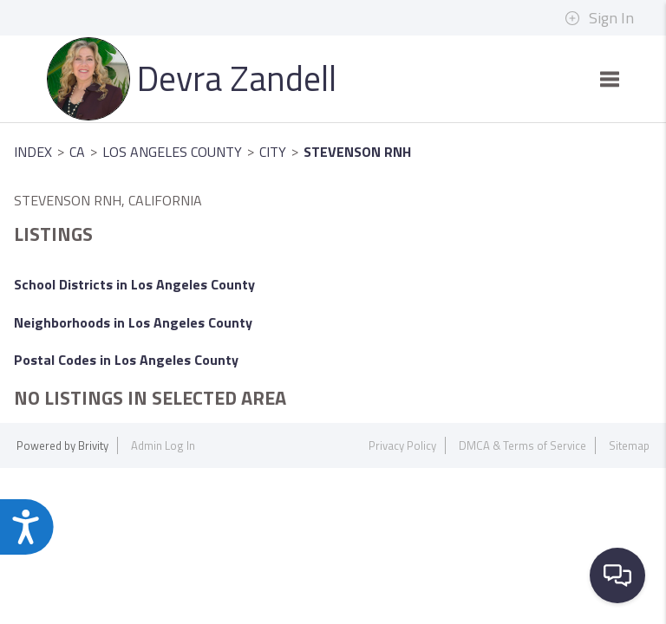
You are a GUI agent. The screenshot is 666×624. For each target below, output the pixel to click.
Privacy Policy (402, 445)
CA (77, 151)
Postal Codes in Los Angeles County (126, 359)
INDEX (33, 151)
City (272, 151)
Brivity (93, 445)
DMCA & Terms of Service (522, 445)
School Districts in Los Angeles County (134, 284)
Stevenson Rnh (357, 151)
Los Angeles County (172, 151)
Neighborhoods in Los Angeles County (133, 322)
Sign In (599, 18)
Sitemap (629, 445)
